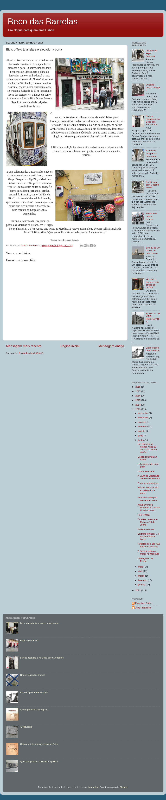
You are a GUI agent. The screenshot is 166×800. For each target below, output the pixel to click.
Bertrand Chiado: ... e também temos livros (148, 537)
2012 (138, 590)
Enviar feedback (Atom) (31, 353)
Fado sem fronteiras (148, 483)
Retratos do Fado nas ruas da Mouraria (149, 545)
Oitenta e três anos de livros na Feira (39, 744)
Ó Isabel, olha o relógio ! (153, 87)
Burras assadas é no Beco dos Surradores (152, 120)
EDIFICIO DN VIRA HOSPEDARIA (153, 317)
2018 (138, 387)
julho (141, 435)
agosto (142, 431)
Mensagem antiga (111, 346)
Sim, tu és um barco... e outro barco (153, 250)
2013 (138, 409)
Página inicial (69, 346)
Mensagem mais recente (23, 346)
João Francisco (143, 607)
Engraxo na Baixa (29, 640)
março (141, 576)
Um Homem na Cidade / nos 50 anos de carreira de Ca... (147, 448)
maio (141, 566)
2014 (138, 404)
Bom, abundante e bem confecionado (39, 623)
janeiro (142, 584)
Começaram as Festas (145, 559)
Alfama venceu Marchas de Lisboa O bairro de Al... (149, 508)
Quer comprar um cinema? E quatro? (39, 761)
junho (141, 440)
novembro (143, 417)
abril (140, 571)
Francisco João (143, 603)
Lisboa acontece (146, 471)
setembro (143, 426)
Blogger (123, 787)
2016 (138, 395)
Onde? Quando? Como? (32, 675)
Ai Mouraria (26, 727)
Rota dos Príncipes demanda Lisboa (147, 499)
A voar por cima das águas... (34, 709)
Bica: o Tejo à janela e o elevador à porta (148, 490)
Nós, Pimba (144, 515)
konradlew (93, 787)
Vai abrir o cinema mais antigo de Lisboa (152, 283)
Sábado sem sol (146, 529)
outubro (142, 422)
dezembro (143, 413)
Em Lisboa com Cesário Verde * (152, 185)
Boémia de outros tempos (151, 216)
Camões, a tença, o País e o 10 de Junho (148, 522)
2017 (138, 391)
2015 (138, 400)
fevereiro (143, 580)
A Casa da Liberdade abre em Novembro (149, 477)
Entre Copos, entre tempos (152, 349)
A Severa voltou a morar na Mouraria (148, 552)
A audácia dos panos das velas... (151, 153)
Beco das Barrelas (43, 21)
